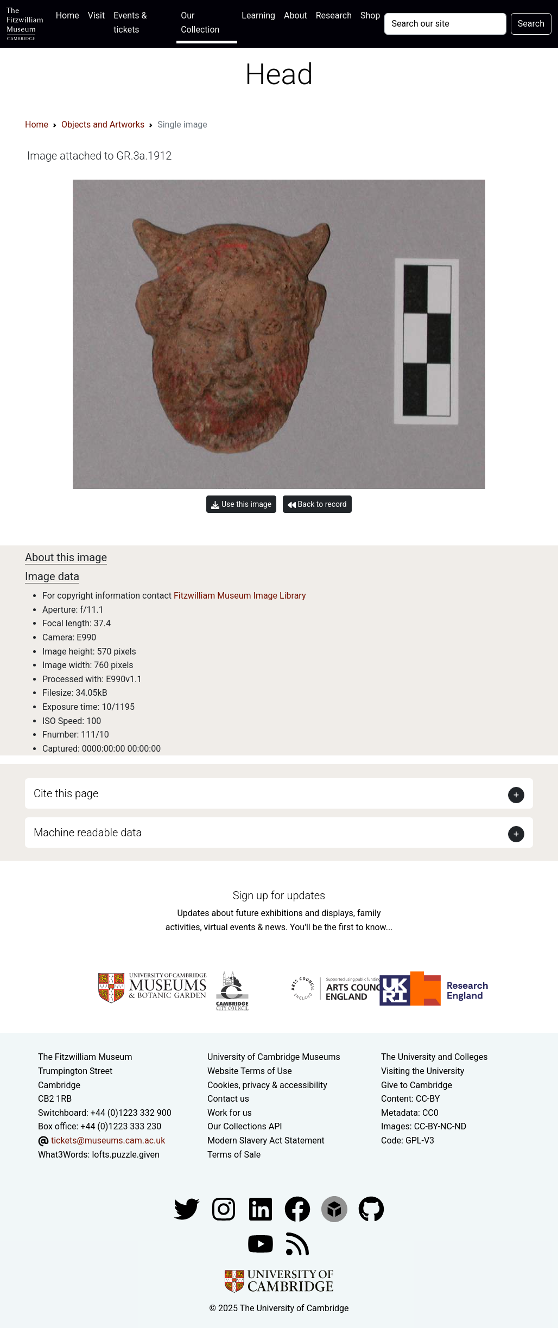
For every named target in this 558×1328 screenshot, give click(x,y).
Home (70, 14)
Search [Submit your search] (531, 23)
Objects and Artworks (102, 124)
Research (334, 15)
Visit (96, 15)
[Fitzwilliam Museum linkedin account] (298, 1208)
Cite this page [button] (66, 793)
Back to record (317, 504)
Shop (370, 15)
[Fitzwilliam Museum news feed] (297, 1243)
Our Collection (200, 22)
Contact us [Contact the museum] (228, 1099)
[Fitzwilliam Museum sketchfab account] (335, 1208)
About (295, 15)
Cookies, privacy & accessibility (267, 1085)
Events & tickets (130, 22)
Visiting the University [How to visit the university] (422, 1071)
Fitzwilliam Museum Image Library (240, 595)
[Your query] (445, 24)
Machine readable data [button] (88, 832)
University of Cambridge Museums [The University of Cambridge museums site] (273, 1057)
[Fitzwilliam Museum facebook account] (261, 1208)
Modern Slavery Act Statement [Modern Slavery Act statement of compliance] (266, 1140)
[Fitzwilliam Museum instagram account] (224, 1208)
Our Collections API (244, 1126)
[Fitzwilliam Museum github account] (371, 1208)
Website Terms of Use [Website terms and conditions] (249, 1071)
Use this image (241, 504)
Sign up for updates (279, 895)
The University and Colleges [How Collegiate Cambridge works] (434, 1057)
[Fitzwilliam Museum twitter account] (187, 1208)
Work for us (229, 1113)
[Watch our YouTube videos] (261, 1243)
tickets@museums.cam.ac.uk (108, 1140)
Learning (258, 15)
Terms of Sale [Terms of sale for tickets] (234, 1154)
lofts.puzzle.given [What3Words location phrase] (125, 1154)
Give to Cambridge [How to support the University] (416, 1085)
